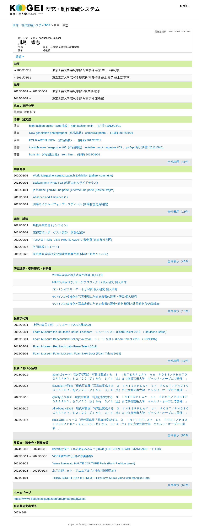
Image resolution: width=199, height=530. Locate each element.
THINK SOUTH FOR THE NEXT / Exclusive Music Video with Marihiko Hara (101, 477)
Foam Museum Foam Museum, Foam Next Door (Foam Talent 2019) (77, 353)
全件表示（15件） (179, 311)
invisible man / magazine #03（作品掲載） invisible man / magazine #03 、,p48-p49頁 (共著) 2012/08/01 (96, 147)
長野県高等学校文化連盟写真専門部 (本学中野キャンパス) (70, 254)
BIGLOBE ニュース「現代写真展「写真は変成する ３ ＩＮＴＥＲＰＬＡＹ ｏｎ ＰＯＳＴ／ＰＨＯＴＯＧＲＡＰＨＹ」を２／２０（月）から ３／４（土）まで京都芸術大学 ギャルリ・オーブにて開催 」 (119, 424)
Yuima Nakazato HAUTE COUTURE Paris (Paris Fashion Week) (93, 463)
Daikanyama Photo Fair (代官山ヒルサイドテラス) (65, 182)
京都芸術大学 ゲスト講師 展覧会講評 (59, 232)
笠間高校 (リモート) (46, 246)
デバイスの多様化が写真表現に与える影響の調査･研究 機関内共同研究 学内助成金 (105, 303)
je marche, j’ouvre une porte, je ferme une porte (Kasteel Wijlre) (73, 190)
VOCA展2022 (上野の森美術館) (72, 456)
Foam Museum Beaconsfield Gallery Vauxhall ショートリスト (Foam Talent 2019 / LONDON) (95, 339)
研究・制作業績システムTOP (32, 25)
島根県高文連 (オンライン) (50, 225)
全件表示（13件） (179, 211)
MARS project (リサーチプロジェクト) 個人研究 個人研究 (89, 282)
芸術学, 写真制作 (24, 112)
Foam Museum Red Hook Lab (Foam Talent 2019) (65, 346)
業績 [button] (19, 56)
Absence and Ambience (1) (50, 197)
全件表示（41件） (179, 161)
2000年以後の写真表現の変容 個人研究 (77, 275)
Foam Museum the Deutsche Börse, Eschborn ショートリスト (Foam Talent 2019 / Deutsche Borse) (99, 331)
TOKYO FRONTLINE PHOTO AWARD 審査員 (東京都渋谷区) (72, 239)
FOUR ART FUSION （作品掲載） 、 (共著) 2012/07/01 (65, 140)
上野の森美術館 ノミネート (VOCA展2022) (62, 324)
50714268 (20, 512)
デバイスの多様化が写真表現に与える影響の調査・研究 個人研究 (94, 296)
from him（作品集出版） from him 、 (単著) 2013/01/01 (64, 154)
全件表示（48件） (179, 261)
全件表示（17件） (179, 360)
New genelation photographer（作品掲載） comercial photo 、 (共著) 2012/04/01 (81, 132)
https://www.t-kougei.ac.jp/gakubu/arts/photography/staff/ (50, 498)
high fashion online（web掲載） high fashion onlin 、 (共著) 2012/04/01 (75, 125)
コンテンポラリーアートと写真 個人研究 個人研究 (84, 289)
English (184, 5)
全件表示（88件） (179, 435)
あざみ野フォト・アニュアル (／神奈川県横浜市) (84, 470)
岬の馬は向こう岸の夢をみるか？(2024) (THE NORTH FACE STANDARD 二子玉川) (106, 449)
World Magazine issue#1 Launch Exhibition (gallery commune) (73, 175)
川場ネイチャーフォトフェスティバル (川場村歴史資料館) (70, 204)
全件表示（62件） (179, 485)
